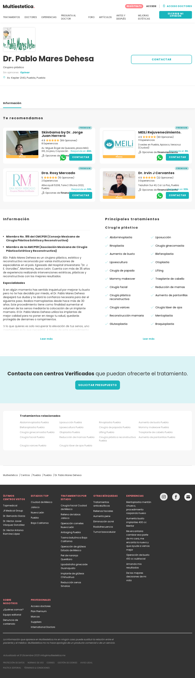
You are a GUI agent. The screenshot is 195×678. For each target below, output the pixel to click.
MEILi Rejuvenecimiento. (159, 118)
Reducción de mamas (170, 273)
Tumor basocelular (104, 518)
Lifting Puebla (106, 418)
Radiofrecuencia (103, 513)
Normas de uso (36, 649)
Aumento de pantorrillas (171, 281)
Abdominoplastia (121, 224)
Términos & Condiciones (37, 654)
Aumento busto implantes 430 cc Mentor (136, 508)
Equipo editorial (12, 601)
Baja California (40, 509)
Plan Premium (39, 597)
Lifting (159, 257)
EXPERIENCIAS (49, 17)
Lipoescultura (118, 248)
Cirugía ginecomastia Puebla (37, 418)
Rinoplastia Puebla (110, 408)
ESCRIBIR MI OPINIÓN (176, 14)
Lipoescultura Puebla (71, 413)
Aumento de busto (122, 240)
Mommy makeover (122, 265)
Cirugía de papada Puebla (114, 413)
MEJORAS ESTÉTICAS (144, 17)
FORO (91, 17)
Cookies (51, 649)
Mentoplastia (164, 302)
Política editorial (12, 654)
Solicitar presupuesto (97, 371)
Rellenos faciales (103, 497)
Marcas (35, 603)
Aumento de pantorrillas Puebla (157, 423)
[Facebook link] (176, 484)
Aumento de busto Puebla (154, 408)
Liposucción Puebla (70, 408)
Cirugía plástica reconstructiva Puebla (117, 425)
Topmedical (10, 491)
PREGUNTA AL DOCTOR (68, 17)
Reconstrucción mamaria (127, 302)
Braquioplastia (164, 310)
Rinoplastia (117, 232)
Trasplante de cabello (169, 265)
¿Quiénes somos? (13, 595)
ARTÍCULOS (105, 17)
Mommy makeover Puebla (154, 413)
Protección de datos (14, 649)
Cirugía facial (118, 273)
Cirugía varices (119, 294)
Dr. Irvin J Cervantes (156, 159)
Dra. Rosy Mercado (58, 159)
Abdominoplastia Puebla (34, 408)
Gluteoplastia (118, 310)
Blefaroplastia (164, 240)
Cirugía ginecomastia (169, 232)
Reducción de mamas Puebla (76, 423)
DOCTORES (31, 17)
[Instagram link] (164, 484)
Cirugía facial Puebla (32, 423)
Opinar (25, 72)
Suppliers (36, 608)
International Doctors (43, 613)
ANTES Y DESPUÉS (121, 17)
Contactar (80, 143)
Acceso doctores (41, 592)
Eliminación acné (103, 507)
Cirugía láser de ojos (168, 294)
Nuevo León (37, 498)
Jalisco (35, 493)
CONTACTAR (161, 59)
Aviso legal (86, 649)
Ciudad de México (41, 488)
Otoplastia (162, 248)
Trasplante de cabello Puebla (156, 418)
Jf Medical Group (13, 497)
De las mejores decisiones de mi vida (136, 563)
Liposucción (163, 224)
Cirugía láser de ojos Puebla (75, 431)
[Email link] (188, 483)
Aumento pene (101, 502)
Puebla (35, 504)
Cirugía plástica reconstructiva (120, 283)
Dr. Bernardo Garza (14, 502)
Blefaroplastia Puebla (32, 413)
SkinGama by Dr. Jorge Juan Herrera (62, 120)
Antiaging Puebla (71, 518)
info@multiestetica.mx (52, 641)
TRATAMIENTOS (11, 17)
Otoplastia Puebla (69, 418)
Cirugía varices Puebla (33, 431)
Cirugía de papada (122, 257)
